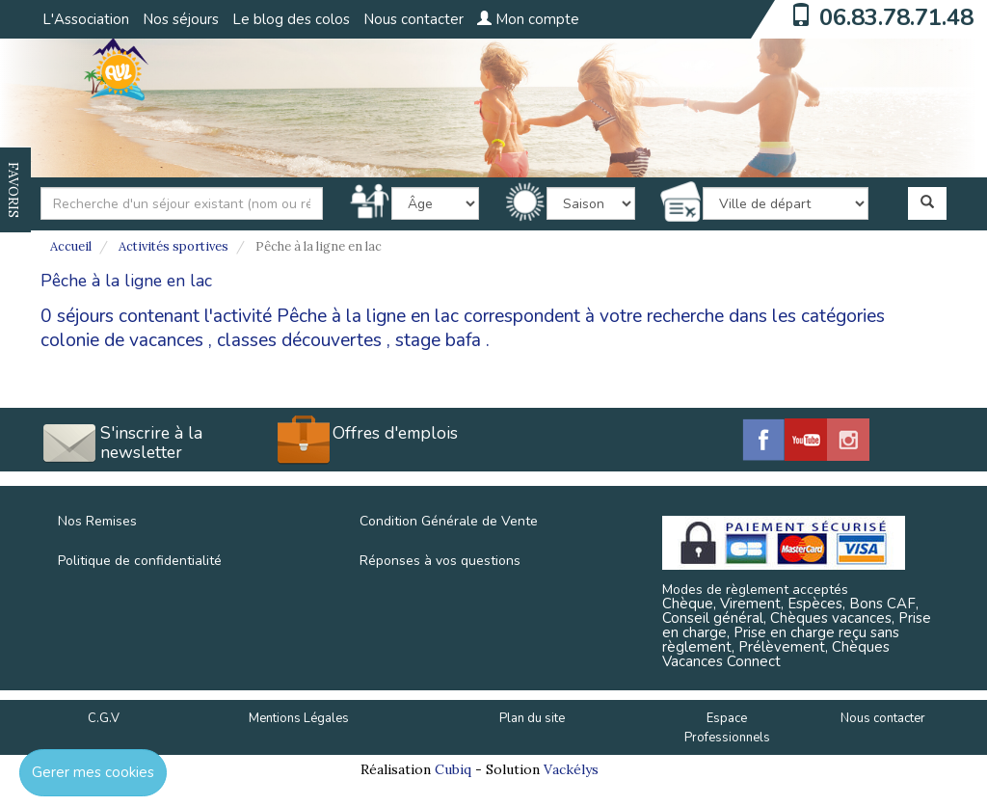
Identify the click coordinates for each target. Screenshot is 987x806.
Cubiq (453, 769)
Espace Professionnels (727, 728)
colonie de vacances (121, 340)
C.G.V (104, 718)
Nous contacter (413, 19)
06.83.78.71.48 (896, 17)
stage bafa (438, 340)
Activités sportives (173, 246)
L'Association (85, 19)
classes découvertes (299, 340)
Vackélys (571, 769)
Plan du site (532, 718)
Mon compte (528, 19)
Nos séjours (181, 19)
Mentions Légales (299, 718)
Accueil (71, 246)
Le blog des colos (291, 19)
